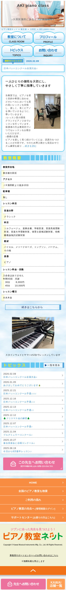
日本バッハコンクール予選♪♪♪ (19, 402)
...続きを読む (29, 146)
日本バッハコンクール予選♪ (18, 426)
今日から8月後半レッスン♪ (17, 451)
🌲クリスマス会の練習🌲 (16, 418)
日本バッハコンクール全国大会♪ (20, 68)
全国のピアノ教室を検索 (33, 490)
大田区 (33, 29)
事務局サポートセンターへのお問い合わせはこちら (34, 555)
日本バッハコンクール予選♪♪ (18, 410)
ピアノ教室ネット (9, 29)
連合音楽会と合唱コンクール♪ (19, 443)
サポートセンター (33, 517)
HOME (33, 482)
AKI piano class (47, 29)
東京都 (24, 29)
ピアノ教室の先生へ (33, 508)
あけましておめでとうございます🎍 (22, 385)
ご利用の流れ (33, 499)
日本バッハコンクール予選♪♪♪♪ (19, 393)
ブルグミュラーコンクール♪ (18, 435)
